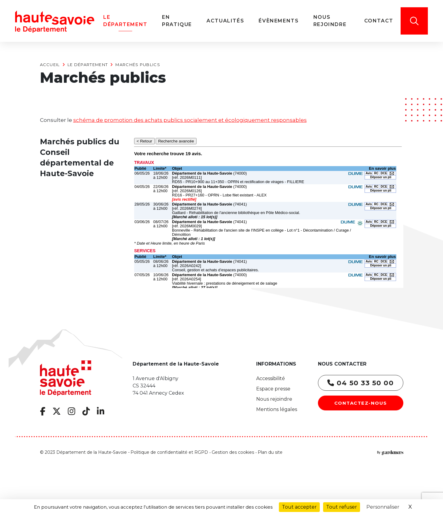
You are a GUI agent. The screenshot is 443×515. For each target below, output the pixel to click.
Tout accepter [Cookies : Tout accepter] (299, 507)
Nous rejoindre (274, 399)
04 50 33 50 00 (360, 383)
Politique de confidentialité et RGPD (169, 452)
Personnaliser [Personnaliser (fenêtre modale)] (382, 507)
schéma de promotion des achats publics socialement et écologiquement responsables (190, 120)
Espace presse (273, 389)
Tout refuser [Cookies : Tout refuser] (341, 507)
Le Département (88, 64)
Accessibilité (270, 378)
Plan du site (270, 452)
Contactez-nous (360, 403)
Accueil (50, 64)
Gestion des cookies (233, 452)
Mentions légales (276, 409)
